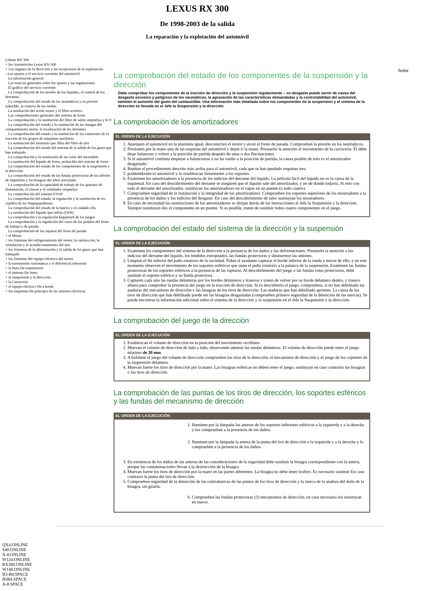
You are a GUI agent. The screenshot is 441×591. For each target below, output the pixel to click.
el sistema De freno (23, 272)
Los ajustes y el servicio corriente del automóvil (43, 73)
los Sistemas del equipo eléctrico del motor (40, 258)
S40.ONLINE (14, 549)
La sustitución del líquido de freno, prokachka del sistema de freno (58, 161)
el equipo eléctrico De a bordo (31, 286)
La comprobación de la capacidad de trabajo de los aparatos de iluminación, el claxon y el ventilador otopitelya (53, 186)
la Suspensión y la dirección (29, 277)
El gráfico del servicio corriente (32, 87)
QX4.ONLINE (15, 544)
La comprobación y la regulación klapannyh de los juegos (51, 217)
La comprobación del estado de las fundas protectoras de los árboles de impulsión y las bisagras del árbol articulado (58, 177)
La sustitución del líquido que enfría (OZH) (41, 212)
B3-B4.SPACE (15, 574)
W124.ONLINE (16, 559)
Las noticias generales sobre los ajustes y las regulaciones (51, 83)
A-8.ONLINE (14, 554)
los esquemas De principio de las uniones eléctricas (47, 291)
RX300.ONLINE (17, 564)
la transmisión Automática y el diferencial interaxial (47, 263)
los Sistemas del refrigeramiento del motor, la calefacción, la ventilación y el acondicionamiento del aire (52, 242)
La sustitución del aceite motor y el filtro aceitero (45, 110)
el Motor (14, 235)
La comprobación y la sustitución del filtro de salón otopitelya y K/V (60, 120)
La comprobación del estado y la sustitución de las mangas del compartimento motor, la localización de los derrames (53, 126)
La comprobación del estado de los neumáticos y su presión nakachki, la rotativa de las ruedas (51, 103)
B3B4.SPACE (14, 579)
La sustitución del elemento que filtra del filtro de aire (48, 143)
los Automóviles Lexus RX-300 (32, 64)
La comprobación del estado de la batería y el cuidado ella (51, 208)
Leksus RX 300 (17, 60)
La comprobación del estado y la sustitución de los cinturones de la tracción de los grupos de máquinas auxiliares (57, 136)
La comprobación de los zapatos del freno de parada (47, 231)
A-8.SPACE (12, 584)
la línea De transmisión (25, 268)
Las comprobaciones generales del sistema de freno (46, 115)
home (403, 70)
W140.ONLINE (16, 569)
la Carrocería (18, 282)
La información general (25, 78)
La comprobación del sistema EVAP (35, 194)
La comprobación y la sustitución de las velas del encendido (53, 157)
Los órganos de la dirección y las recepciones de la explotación (55, 69)
